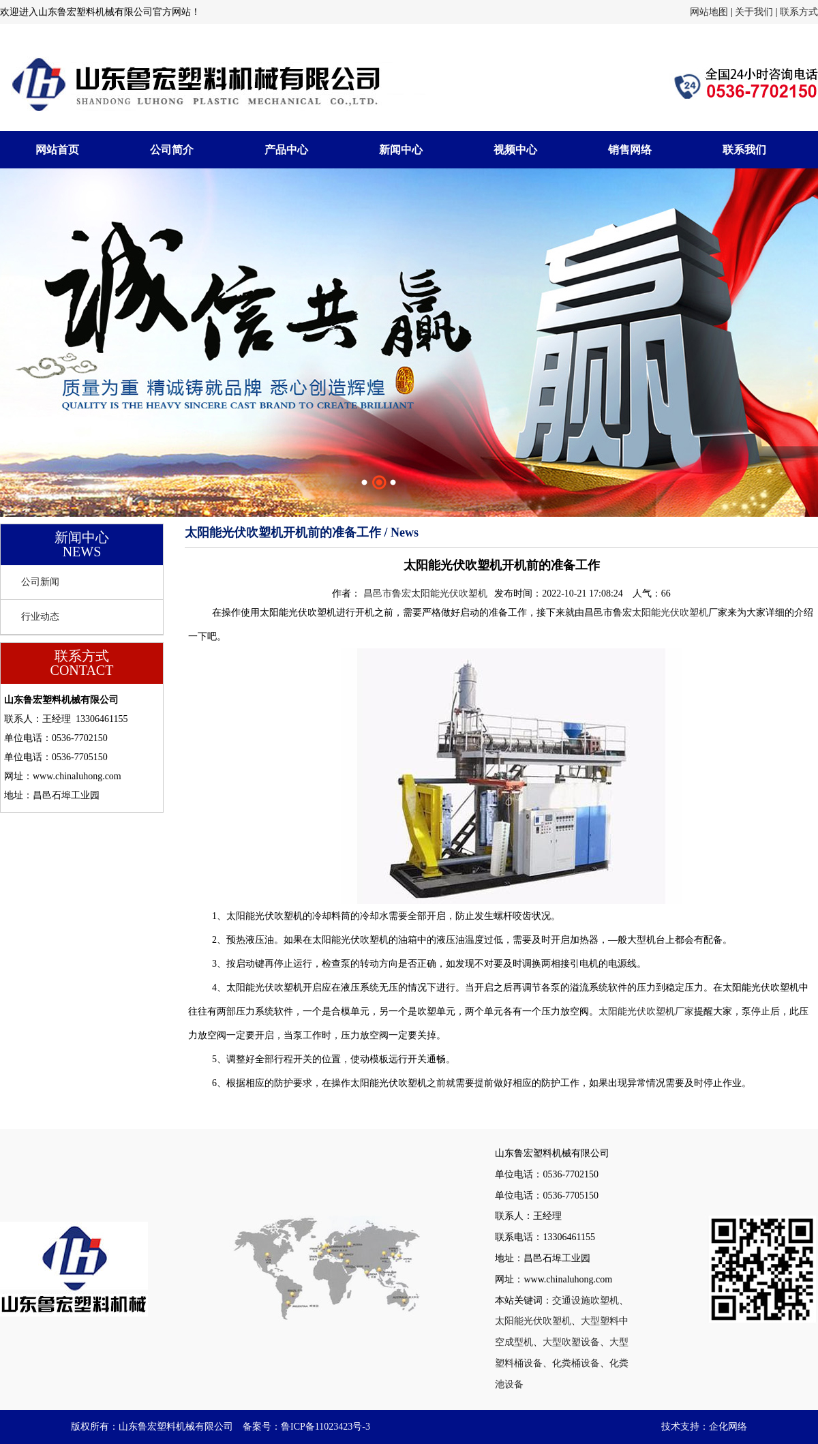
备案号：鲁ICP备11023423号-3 (306, 1427)
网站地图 (709, 12)
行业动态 (40, 617)
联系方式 (799, 12)
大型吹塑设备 (571, 1342)
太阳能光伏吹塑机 (670, 612)
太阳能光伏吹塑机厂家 (646, 1011)
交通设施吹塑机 (585, 1300)
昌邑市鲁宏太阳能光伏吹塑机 (425, 593)
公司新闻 (40, 582)
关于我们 (754, 12)
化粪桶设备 (576, 1363)
